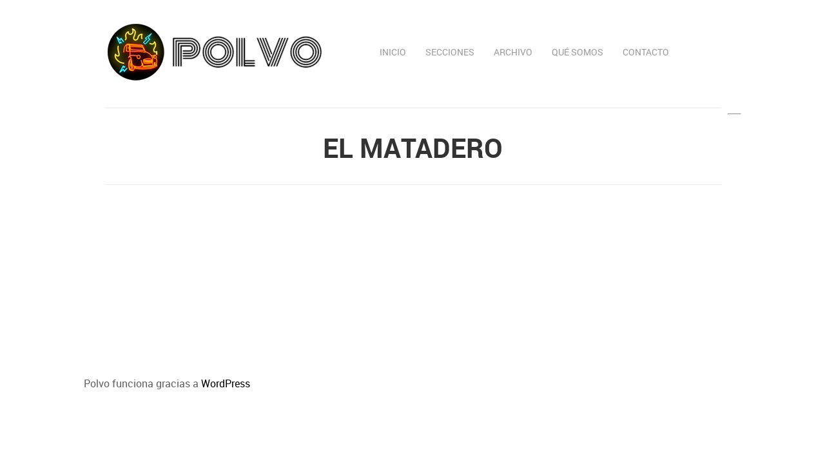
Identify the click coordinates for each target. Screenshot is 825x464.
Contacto (646, 52)
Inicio (393, 52)
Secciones (449, 52)
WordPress (225, 383)
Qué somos (577, 52)
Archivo (513, 52)
